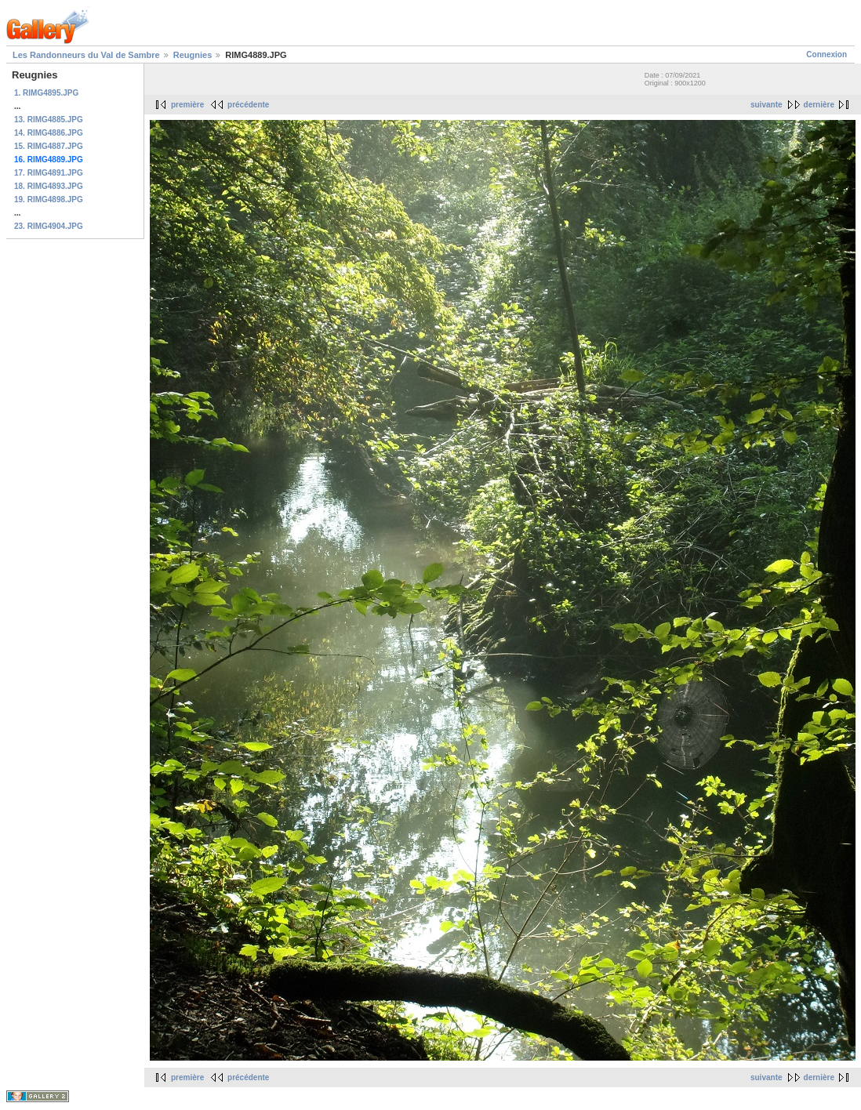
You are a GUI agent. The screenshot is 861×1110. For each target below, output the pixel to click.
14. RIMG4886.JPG (48, 133)
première (187, 104)
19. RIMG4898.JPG (48, 199)
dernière (819, 104)
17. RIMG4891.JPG (48, 173)
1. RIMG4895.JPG (46, 93)
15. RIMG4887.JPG (48, 146)
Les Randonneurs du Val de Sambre (86, 55)
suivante (766, 104)
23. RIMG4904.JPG (48, 226)
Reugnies (193, 55)
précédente (248, 104)
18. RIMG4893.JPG (48, 186)
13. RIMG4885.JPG (48, 119)
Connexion (826, 54)
